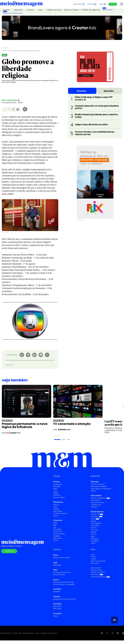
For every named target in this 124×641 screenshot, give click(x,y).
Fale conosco (95, 563)
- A (5, 109)
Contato (91, 4)
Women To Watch (59, 497)
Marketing (56, 486)
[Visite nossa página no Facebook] (102, 633)
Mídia (9, 50)
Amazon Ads (95, 514)
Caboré (55, 540)
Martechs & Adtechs (97, 502)
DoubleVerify (95, 541)
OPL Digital (94, 516)
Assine (112, 4)
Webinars (56, 509)
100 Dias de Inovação (98, 484)
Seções (6, 10)
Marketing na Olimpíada (99, 486)
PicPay (93, 519)
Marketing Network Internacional (64, 599)
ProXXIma (56, 495)
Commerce (94, 507)
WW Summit (57, 529)
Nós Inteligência (96, 523)
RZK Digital (94, 539)
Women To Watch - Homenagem (63, 584)
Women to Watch (71, 10)
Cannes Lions (57, 532)
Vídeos (55, 507)
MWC (55, 525)
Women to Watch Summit (61, 558)
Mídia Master (57, 565)
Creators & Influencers (12, 13)
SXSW (55, 523)
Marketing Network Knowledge (63, 582)
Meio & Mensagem (9, 100)
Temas (9, 364)
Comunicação (57, 484)
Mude (93, 536)
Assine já (9, 551)
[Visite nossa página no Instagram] (112, 633)
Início (4, 50)
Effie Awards (107, 10)
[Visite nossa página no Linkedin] (117, 633)
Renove (93, 557)
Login (102, 4)
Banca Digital (57, 511)
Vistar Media (95, 525)
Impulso (93, 521)
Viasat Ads (94, 530)
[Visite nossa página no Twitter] (107, 633)
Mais (40, 10)
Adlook (93, 543)
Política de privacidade (98, 561)
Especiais (18, 10)
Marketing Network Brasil (61, 572)
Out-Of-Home (95, 500)
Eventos (30, 10)
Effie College (57, 608)
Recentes (81, 91)
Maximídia (56, 536)
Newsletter (79, 4)
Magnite (93, 532)
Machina (93, 528)
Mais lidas (109, 91)
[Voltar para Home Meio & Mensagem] (21, 4)
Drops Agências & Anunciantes (101, 489)
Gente (55, 491)
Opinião (55, 493)
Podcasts (56, 505)
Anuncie (93, 559)
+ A (9, 109)
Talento (93, 491)
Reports (56, 516)
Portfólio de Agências (90, 10)
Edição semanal (54, 10)
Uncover (93, 534)
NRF (54, 527)
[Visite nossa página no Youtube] (123, 633)
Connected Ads (96, 505)
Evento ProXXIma (59, 534)
